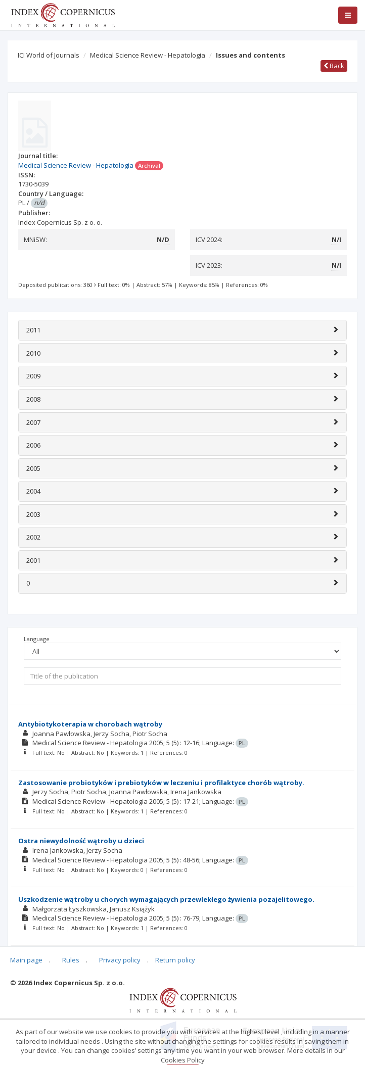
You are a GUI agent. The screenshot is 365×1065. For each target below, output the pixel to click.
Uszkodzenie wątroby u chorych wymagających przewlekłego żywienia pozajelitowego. (166, 899)
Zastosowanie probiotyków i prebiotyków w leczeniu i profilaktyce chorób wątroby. (161, 782)
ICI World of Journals (48, 55)
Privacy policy (120, 959)
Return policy (175, 959)
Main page (26, 959)
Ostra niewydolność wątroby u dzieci (81, 840)
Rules (70, 959)
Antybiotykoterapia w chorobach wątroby (90, 724)
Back (334, 65)
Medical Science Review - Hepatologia (147, 55)
